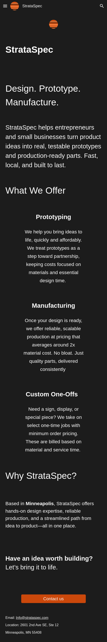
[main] (53, 50)
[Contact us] (53, 599)
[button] (5, 6)
